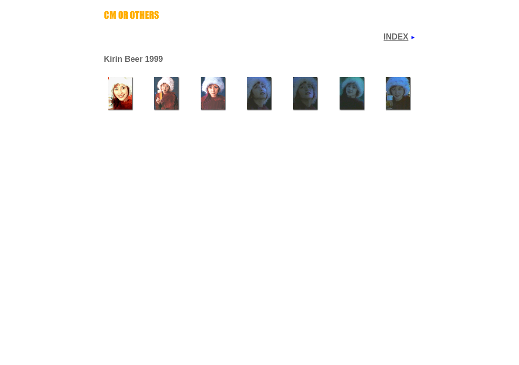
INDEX (396, 36)
